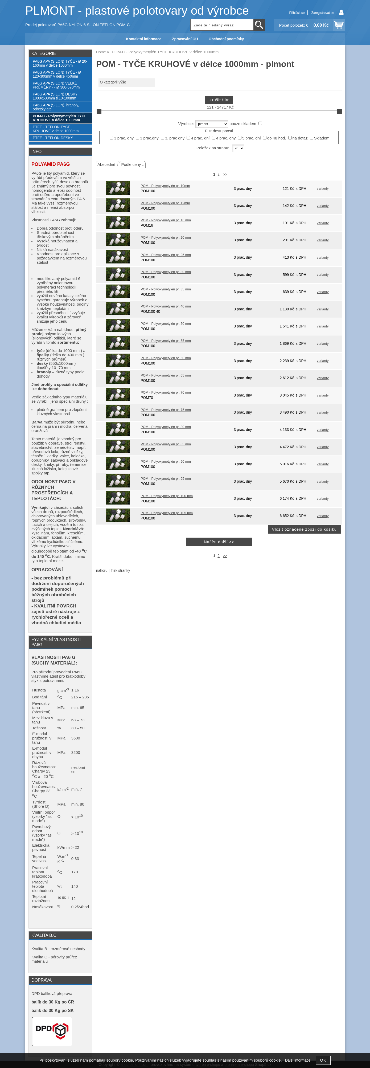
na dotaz (300, 138)
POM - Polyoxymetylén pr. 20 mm (166, 237)
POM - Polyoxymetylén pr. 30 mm (166, 272)
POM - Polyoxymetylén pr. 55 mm (166, 341)
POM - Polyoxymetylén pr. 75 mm (166, 410)
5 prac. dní (251, 138)
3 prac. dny (124, 138)
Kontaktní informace (144, 39)
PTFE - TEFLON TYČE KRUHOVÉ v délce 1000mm (56, 129)
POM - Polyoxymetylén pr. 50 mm (166, 324)
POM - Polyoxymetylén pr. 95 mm (166, 479)
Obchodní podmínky (226, 39)
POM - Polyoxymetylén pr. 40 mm (166, 306)
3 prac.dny (149, 138)
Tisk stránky (120, 571)
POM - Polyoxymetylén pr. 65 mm (166, 375)
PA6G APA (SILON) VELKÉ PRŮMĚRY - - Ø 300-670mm (56, 85)
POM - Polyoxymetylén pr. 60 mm (166, 358)
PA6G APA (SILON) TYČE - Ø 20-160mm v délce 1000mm (60, 63)
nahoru (102, 571)
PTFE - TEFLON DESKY (53, 138)
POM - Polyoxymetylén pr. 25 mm (166, 255)
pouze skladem (242, 124)
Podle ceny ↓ (132, 164)
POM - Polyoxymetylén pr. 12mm (165, 203)
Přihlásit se (297, 13)
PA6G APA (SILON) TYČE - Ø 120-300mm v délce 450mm (57, 74)
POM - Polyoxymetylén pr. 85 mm (166, 444)
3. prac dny (175, 138)
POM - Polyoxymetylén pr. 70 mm (166, 392)
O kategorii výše (113, 82)
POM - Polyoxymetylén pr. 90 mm (166, 461)
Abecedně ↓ (107, 164)
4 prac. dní (200, 138)
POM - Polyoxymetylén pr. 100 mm (167, 496)
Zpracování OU (185, 39)
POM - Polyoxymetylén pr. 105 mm (167, 513)
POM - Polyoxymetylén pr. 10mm (165, 186)
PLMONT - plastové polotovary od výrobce (137, 10)
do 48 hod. (276, 138)
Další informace (297, 1060)
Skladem (322, 138)
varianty (322, 188)
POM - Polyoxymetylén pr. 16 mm (166, 220)
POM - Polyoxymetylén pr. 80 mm (166, 427)
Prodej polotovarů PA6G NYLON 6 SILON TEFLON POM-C (77, 25)
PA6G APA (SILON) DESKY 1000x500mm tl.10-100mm (55, 96)
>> (225, 175)
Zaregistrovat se (322, 13)
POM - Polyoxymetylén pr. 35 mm (166, 289)
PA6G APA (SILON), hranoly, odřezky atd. (56, 107)
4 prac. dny (226, 138)
